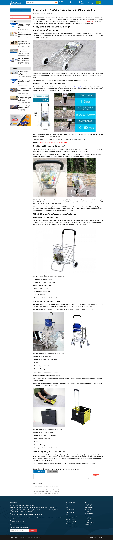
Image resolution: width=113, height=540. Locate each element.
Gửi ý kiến (96, 475)
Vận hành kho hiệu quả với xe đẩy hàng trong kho (45, 486)
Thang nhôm (88, 511)
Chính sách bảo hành (71, 523)
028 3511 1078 (21, 521)
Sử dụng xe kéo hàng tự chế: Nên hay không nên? (24, 25)
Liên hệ (67, 507)
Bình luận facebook (52, 471)
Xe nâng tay (87, 520)
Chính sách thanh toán (71, 514)
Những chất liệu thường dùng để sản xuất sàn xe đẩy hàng (24, 99)
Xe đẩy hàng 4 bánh (89, 505)
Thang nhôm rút (88, 515)
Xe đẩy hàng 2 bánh (89, 507)
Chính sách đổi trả (70, 519)
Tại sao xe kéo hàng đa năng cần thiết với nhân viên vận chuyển (24, 107)
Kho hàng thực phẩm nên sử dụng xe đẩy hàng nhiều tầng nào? (24, 60)
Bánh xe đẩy (88, 509)
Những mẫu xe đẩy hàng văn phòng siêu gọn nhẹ (45, 493)
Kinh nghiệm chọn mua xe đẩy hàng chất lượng (24, 50)
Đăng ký (33, 530)
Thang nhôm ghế (89, 513)
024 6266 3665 (38, 514)
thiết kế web (26, 537)
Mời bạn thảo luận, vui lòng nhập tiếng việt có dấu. (61, 476)
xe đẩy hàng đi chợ (89, 21)
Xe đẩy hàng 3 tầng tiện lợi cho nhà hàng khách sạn (46, 489)
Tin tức (17, 7)
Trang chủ (12, 7)
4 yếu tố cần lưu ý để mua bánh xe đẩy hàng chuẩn (46, 491)
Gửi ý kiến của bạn (39, 471)
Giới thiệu (68, 505)
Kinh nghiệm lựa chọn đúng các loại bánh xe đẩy (24, 43)
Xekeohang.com (37, 455)
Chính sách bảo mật (71, 521)
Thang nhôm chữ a (89, 522)
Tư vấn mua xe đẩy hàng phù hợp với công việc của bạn (55, 142)
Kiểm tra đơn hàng (70, 509)
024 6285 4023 (29, 514)
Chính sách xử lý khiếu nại (72, 526)
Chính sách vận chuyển (71, 517)
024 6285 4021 (21, 514)
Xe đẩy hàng (88, 518)
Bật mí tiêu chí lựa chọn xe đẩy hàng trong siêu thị (24, 34)
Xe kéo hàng (88, 524)
